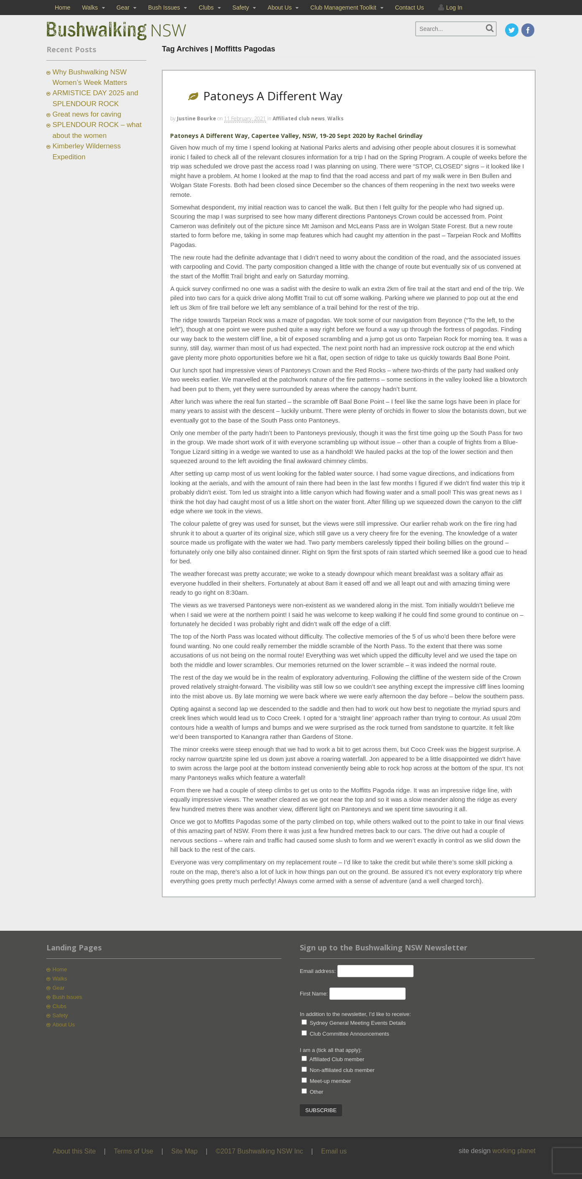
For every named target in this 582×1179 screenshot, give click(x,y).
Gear (123, 7)
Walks (90, 7)
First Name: (314, 994)
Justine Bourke (196, 118)
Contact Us (409, 7)
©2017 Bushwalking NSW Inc (259, 1151)
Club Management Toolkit (343, 7)
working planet (514, 1150)
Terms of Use (133, 1151)
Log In (454, 7)
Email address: (318, 971)
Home (62, 7)
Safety (240, 7)
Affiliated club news (299, 118)
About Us (280, 7)
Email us (334, 1151)
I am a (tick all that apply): (331, 1050)
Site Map (184, 1151)
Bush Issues (164, 7)
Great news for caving (87, 114)
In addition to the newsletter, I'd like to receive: (355, 1014)
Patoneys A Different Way (272, 96)
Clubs (206, 7)
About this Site (74, 1151)
